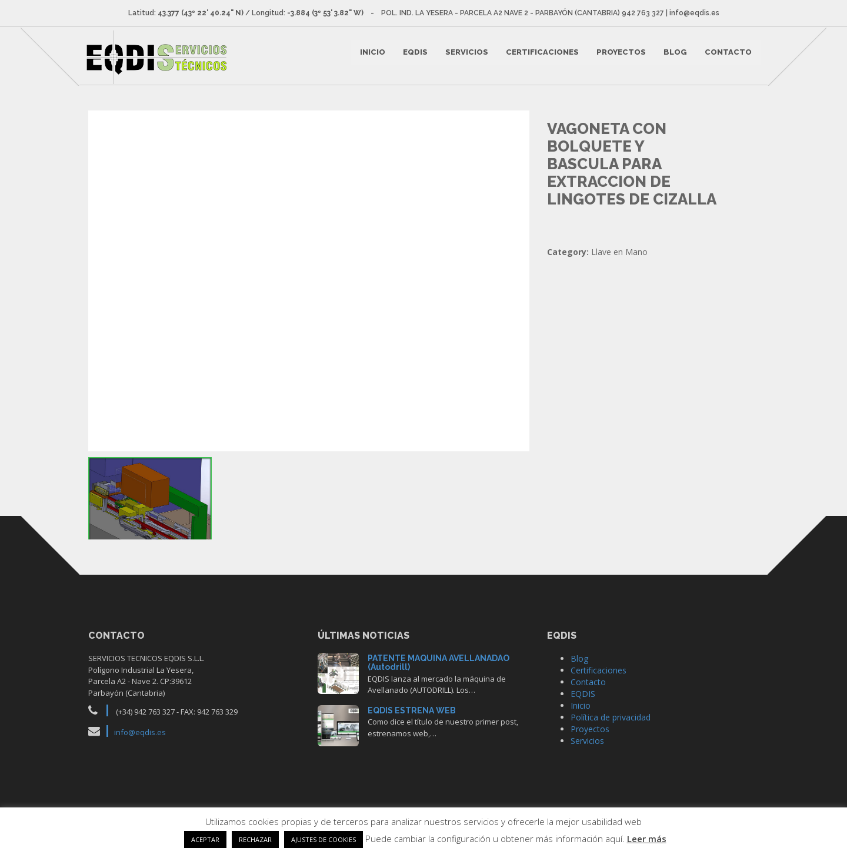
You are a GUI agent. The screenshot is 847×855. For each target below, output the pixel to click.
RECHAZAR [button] (255, 839)
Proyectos (619, 56)
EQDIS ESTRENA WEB (412, 729)
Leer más (646, 838)
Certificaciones (540, 56)
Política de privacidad (611, 736)
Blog (673, 56)
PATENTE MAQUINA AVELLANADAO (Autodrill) (438, 681)
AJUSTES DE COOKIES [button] (323, 839)
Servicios (464, 56)
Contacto (726, 56)
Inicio (371, 56)
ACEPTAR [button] (205, 839)
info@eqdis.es (140, 751)
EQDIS (413, 56)
